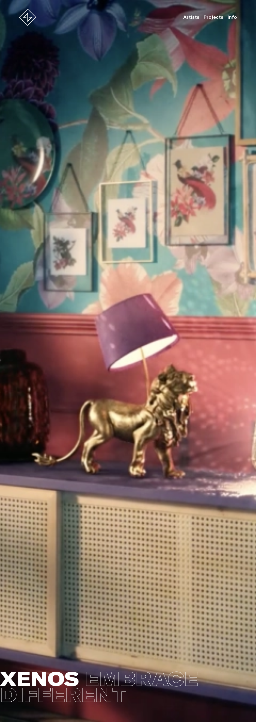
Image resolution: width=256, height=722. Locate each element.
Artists (191, 17)
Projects (213, 17)
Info (232, 17)
